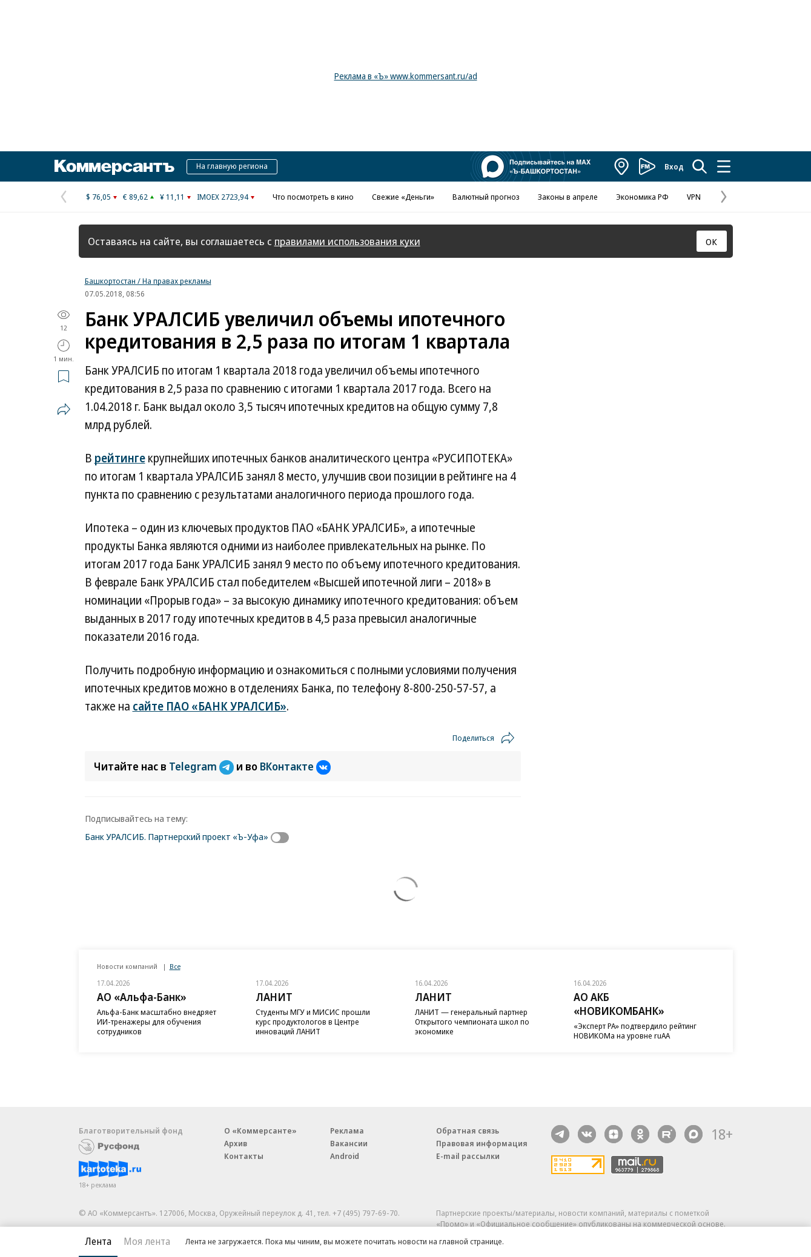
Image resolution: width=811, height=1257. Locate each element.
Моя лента (147, 1241)
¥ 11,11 (172, 196)
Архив (235, 1143)
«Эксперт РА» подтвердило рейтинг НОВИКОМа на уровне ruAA (635, 1030)
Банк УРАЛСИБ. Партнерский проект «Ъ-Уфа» (176, 836)
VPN (694, 196)
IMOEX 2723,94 (222, 196)
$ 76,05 (98, 196)
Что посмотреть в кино (313, 196)
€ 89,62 (135, 196)
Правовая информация (482, 1143)
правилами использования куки (347, 241)
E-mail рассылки (468, 1155)
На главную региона (232, 165)
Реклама (347, 1130)
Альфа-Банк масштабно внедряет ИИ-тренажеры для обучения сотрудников (156, 1021)
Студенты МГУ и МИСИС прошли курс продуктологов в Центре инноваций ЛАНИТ (313, 1021)
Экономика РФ (642, 196)
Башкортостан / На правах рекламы (148, 280)
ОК (711, 241)
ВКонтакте (295, 766)
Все (175, 966)
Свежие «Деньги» (403, 196)
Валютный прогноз (486, 196)
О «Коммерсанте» (260, 1130)
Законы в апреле (568, 196)
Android (344, 1155)
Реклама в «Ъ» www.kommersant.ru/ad (405, 76)
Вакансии (349, 1143)
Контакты (243, 1155)
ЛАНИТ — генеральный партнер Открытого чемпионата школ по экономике (472, 1021)
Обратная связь (467, 1130)
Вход (674, 166)
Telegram (202, 766)
